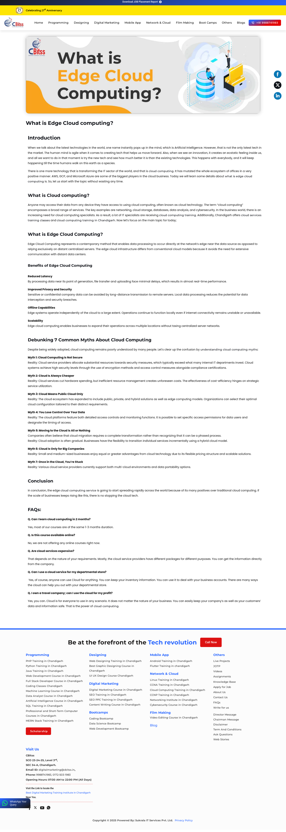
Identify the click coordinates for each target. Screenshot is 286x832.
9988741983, (44, 777)
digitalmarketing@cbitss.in (57, 772)
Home (38, 22)
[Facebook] (28, 808)
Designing (81, 22)
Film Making (185, 22)
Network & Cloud (158, 22)
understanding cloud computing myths (229, 349)
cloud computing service (78, 490)
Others (227, 22)
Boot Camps (208, 22)
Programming (58, 22)
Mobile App (133, 22)
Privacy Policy (184, 822)
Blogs (241, 22)
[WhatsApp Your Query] (5, 803)
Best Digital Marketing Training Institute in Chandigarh (58, 794)
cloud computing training (177, 215)
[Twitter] (35, 809)
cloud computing (161, 171)
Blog (153, 727)
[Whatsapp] (47, 808)
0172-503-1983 (62, 777)
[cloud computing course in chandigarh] (14, 22)
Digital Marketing (106, 22)
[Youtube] (41, 808)
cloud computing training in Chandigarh (86, 220)
